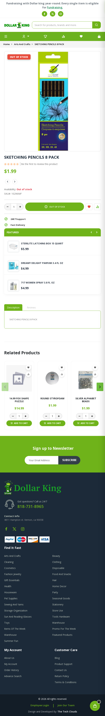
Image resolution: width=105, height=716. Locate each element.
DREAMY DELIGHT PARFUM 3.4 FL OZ (42, 263)
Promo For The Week (64, 628)
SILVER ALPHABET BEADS (85, 400)
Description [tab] (13, 307)
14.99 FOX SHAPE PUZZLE (19, 400)
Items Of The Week (14, 628)
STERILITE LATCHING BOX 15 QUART (42, 243)
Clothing (56, 562)
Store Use (57, 610)
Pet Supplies (10, 598)
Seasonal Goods (61, 598)
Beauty (56, 555)
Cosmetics (10, 568)
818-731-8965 (30, 506)
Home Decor (59, 586)
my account (10, 664)
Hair (54, 580)
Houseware (10, 592)
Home (6, 44)
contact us (61, 670)
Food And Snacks (61, 574)
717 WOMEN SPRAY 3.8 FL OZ (38, 282)
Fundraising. (55, 7)
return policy (62, 676)
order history (11, 670)
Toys (7, 622)
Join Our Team (66, 705)
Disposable (58, 568)
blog (57, 658)
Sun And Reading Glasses (18, 616)
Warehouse (58, 622)
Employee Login (40, 705)
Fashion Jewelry (12, 574)
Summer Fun (11, 640)
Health (7, 586)
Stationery (57, 604)
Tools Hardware (61, 616)
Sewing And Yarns (14, 604)
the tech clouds (67, 711)
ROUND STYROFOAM (52, 398)
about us (9, 658)
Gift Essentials (11, 580)
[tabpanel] (52, 319)
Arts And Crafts (22, 44)
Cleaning (8, 562)
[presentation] (5, 387)
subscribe (69, 460)
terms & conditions (65, 682)
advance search (13, 676)
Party (55, 592)
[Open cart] (95, 706)
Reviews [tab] (31, 307)
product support (63, 664)
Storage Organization (15, 610)
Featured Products (62, 634)
